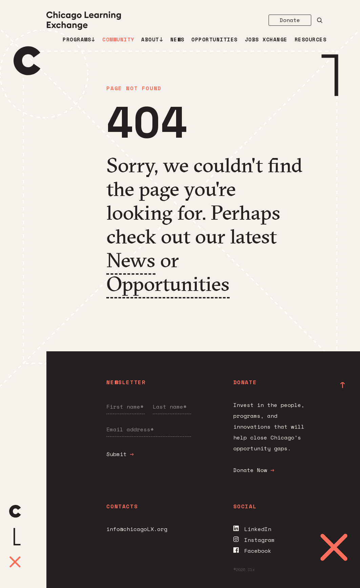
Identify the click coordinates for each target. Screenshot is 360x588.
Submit (119, 454)
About (152, 39)
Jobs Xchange (266, 39)
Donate (290, 20)
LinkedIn (252, 529)
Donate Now (253, 470)
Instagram (254, 540)
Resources (311, 39)
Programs (79, 39)
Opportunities (214, 39)
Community (118, 39)
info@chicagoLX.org (136, 529)
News (177, 39)
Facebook (252, 551)
